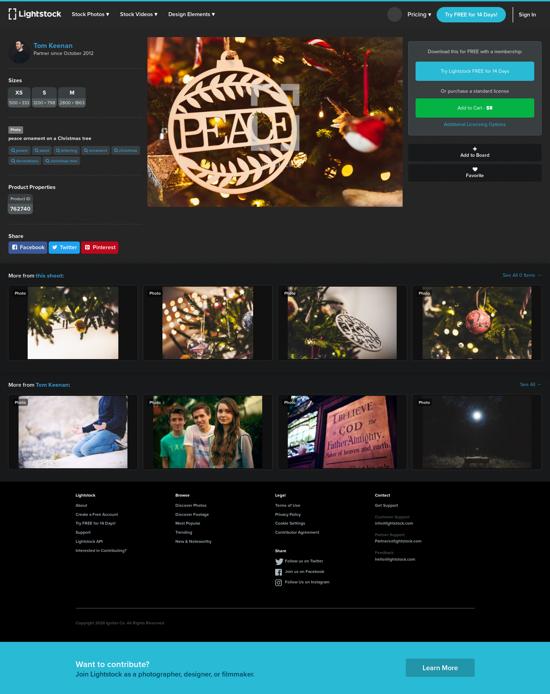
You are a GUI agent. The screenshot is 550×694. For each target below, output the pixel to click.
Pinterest (100, 247)
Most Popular (187, 522)
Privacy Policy (288, 514)
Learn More (440, 667)
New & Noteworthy (193, 541)
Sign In (527, 14)
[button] (90, 14)
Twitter (64, 247)
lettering (66, 150)
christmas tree (61, 161)
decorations (25, 161)
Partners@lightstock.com (398, 540)
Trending (183, 531)
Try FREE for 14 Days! (471, 14)
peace (19, 150)
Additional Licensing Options (475, 124)
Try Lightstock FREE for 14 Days (475, 71)
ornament (95, 150)
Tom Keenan (53, 45)
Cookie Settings (290, 522)
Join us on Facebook (304, 571)
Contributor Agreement (297, 531)
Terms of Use (287, 504)
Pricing (419, 14)
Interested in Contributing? (101, 550)
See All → (531, 384)
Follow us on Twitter (304, 560)
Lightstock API (89, 541)
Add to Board (475, 153)
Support (83, 531)
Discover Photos (191, 504)
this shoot (48, 275)
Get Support (386, 504)
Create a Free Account (97, 514)
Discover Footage (192, 514)
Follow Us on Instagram (307, 581)
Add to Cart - (475, 108)
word (42, 150)
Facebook (27, 247)
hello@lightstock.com (395, 558)
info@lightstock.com (394, 522)
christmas (125, 150)
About (81, 504)
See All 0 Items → (522, 275)
